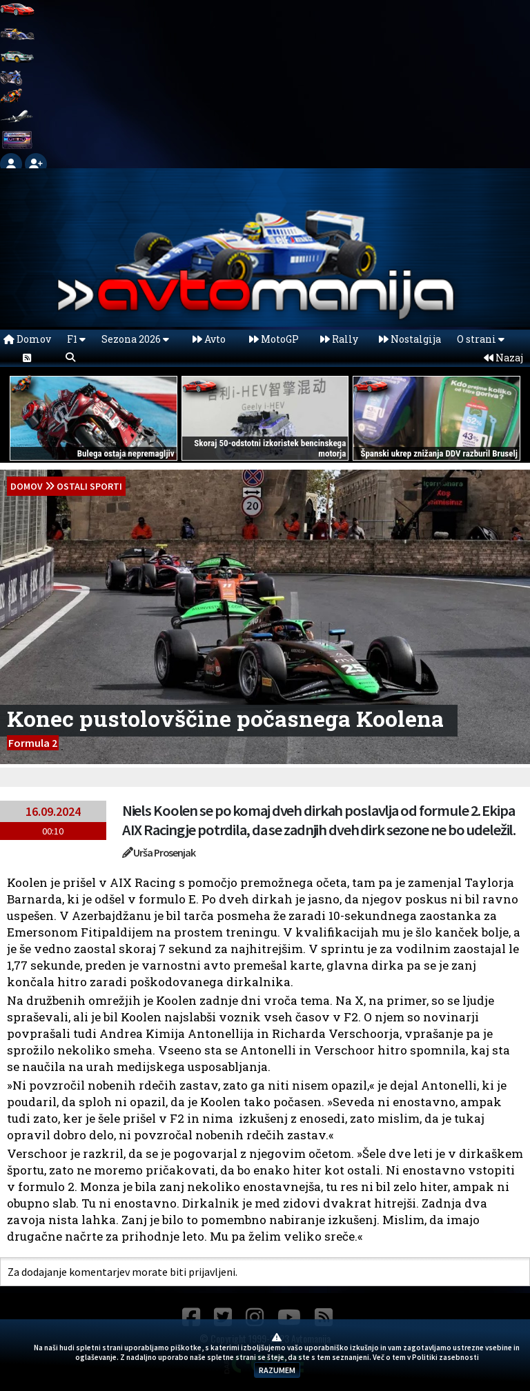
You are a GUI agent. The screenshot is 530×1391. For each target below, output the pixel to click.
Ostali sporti (89, 486)
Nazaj (503, 357)
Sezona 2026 (135, 339)
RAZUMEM (277, 1370)
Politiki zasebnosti (445, 1357)
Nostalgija (410, 339)
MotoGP (274, 339)
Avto (209, 339)
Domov (27, 339)
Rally (339, 339)
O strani (480, 339)
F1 (76, 339)
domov (26, 486)
